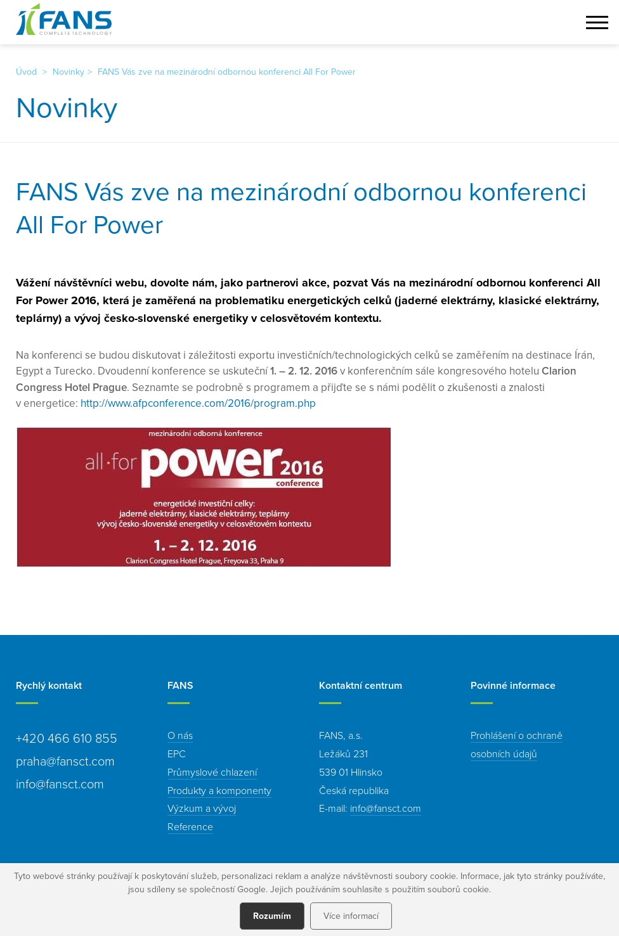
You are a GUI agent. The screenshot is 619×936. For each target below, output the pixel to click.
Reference (190, 826)
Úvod (26, 71)
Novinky (68, 71)
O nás (180, 735)
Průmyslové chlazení (212, 772)
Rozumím (272, 915)
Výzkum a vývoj (201, 808)
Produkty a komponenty (219, 790)
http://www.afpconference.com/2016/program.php (198, 403)
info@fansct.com (385, 808)
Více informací (351, 915)
